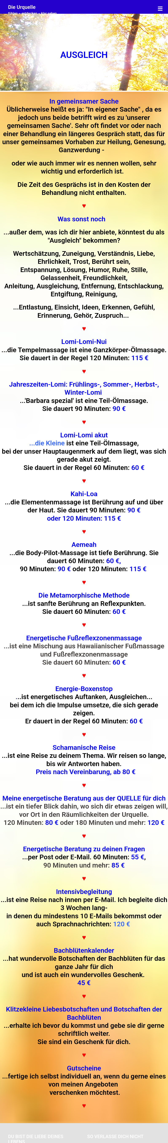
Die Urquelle (22, 7)
